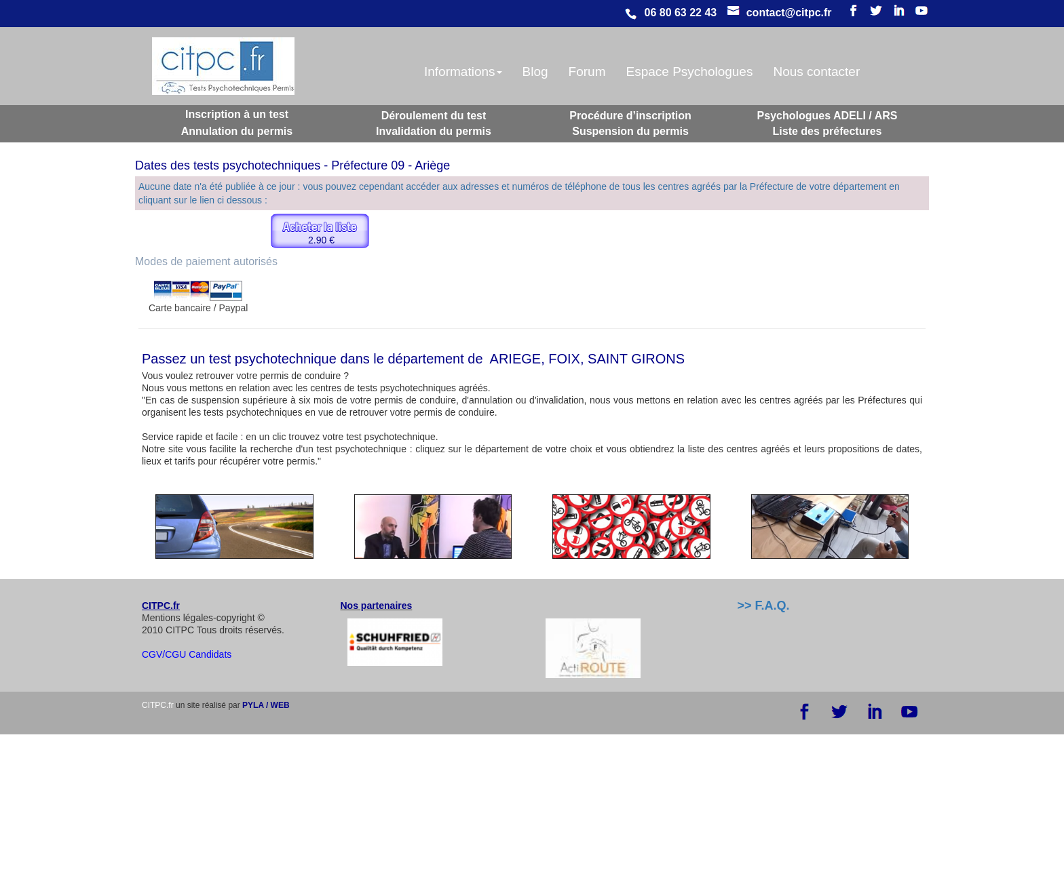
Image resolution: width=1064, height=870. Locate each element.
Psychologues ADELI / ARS (827, 115)
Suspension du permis (630, 131)
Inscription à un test (236, 114)
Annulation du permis (236, 131)
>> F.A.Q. (764, 605)
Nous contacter (816, 71)
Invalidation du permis (433, 131)
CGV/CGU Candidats (186, 654)
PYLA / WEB (266, 705)
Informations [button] (463, 71)
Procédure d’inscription (630, 115)
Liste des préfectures (827, 131)
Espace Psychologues (689, 71)
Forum (587, 71)
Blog (535, 71)
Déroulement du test (434, 115)
